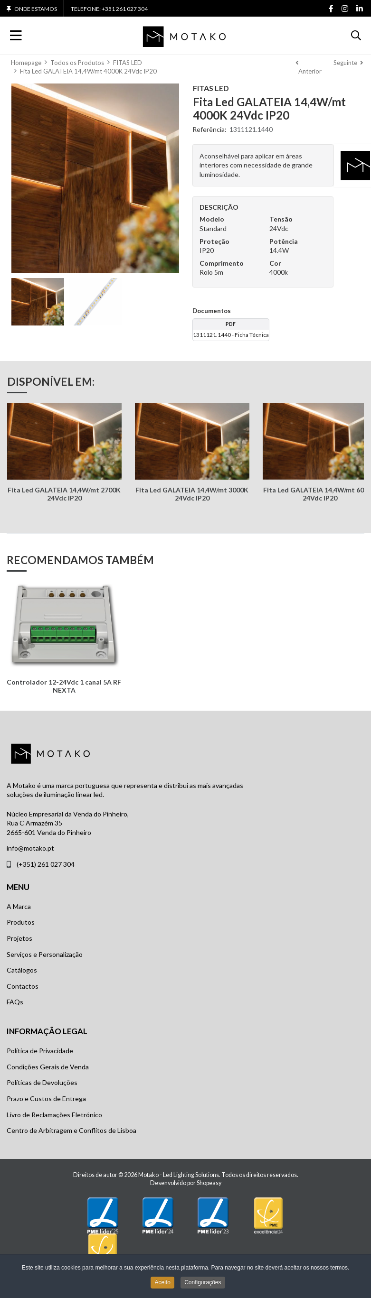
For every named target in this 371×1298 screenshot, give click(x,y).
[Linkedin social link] (359, 9)
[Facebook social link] (331, 9)
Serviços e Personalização (45, 954)
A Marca (19, 906)
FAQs (15, 1002)
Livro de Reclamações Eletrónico (54, 1115)
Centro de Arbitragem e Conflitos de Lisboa (71, 1130)
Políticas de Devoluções (42, 1082)
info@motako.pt (30, 848)
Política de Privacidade (40, 1051)
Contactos (22, 986)
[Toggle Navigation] (16, 36)
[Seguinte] (348, 67)
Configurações (202, 1282)
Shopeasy (209, 1183)
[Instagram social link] (345, 9)
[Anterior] (310, 67)
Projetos (19, 938)
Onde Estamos (35, 9)
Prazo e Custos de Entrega (46, 1098)
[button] (356, 35)
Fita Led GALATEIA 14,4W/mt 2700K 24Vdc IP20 (64, 494)
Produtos (21, 922)
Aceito (162, 1282)
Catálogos (22, 970)
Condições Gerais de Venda (48, 1067)
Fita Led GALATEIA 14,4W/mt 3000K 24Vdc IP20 (191, 494)
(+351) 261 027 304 (46, 864)
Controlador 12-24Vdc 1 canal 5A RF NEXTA (64, 686)
